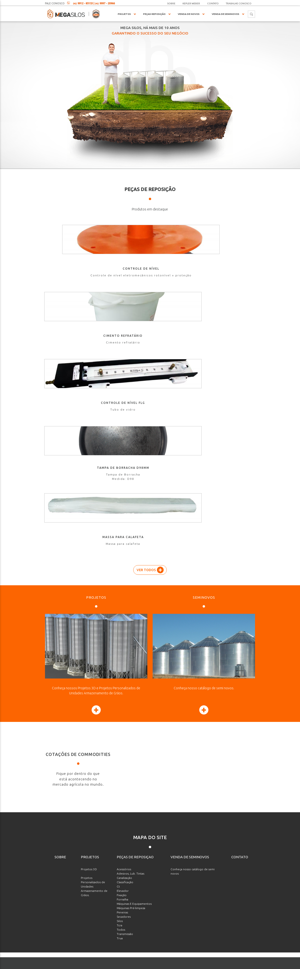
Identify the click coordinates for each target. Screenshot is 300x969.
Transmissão (125, 665)
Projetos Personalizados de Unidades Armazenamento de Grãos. (94, 618)
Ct (118, 618)
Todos (121, 661)
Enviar (235, 932)
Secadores (124, 648)
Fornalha (122, 630)
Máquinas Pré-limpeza (131, 639)
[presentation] (222, 912)
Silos (120, 652)
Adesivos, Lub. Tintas (130, 605)
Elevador (123, 622)
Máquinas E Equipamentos (134, 635)
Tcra (119, 656)
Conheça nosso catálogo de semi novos (193, 603)
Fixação (122, 626)
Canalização (124, 609)
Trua (120, 669)
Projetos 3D (89, 600)
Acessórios (124, 600)
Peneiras (122, 643)
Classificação (125, 613)
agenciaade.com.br (168, 964)
